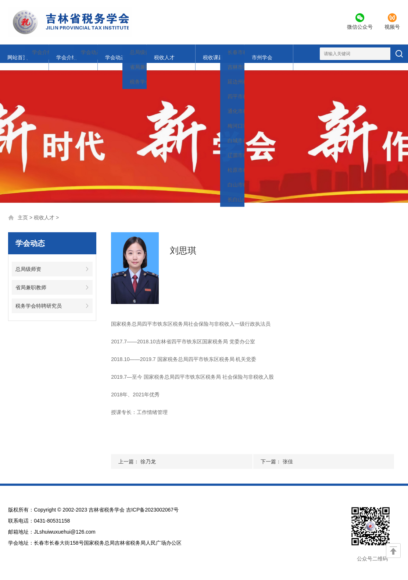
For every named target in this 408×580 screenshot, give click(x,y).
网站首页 (17, 53)
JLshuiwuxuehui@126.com (65, 524)
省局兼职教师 (30, 280)
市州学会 (184, 53)
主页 (23, 210)
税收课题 (150, 53)
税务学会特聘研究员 (38, 298)
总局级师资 (28, 262)
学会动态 (83, 53)
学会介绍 (50, 53)
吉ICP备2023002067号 (152, 502)
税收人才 (117, 53)
